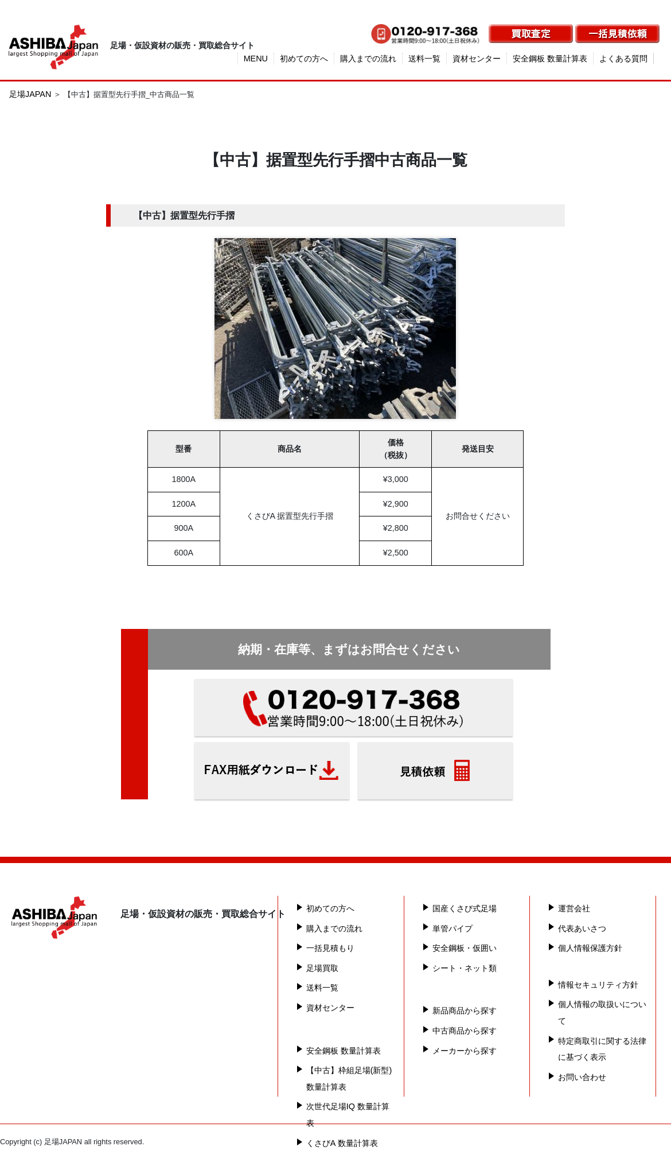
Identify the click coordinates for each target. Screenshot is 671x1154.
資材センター (476, 58)
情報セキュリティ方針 (598, 984)
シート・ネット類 (464, 968)
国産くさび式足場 (464, 908)
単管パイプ (452, 928)
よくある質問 (623, 58)
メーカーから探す (464, 1050)
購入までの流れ (368, 58)
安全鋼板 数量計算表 (550, 58)
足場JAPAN (30, 94)
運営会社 (574, 908)
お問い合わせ (582, 1077)
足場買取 (322, 968)
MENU (256, 58)
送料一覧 (424, 58)
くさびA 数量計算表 (342, 1143)
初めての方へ (304, 58)
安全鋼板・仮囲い (464, 948)
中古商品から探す (464, 1030)
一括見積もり (330, 948)
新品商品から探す (464, 1010)
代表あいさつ (582, 928)
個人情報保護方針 (590, 948)
